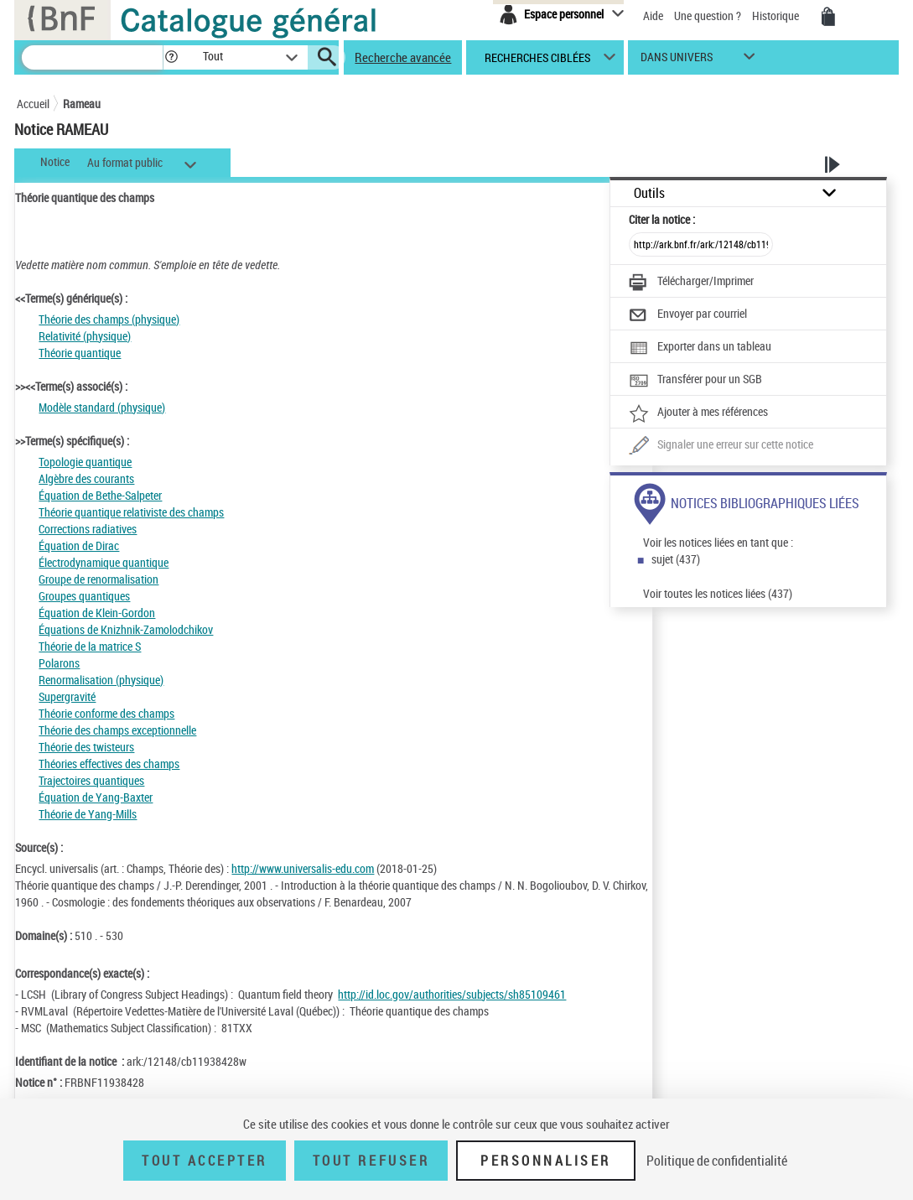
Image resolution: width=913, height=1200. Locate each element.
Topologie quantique (85, 462)
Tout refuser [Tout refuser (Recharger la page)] (371, 1160)
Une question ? (707, 15)
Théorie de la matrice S (90, 646)
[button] (171, 57)
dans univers (677, 61)
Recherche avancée (403, 57)
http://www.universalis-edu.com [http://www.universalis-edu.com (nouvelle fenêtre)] (302, 868)
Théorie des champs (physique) (109, 319)
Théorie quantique (80, 353)
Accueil (33, 104)
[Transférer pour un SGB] (695, 381)
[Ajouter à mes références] (698, 413)
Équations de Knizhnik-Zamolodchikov (126, 629)
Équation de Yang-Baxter (96, 797)
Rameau (82, 104)
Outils (649, 193)
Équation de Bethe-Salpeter (100, 495)
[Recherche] (92, 57)
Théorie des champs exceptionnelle (117, 730)
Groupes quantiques (84, 596)
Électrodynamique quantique (104, 562)
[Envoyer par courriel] (688, 315)
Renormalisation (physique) (101, 680)
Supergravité (67, 696)
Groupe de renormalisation (98, 579)
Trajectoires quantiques (91, 780)
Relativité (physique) (85, 336)
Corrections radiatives (88, 529)
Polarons (59, 663)
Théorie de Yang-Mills (88, 814)
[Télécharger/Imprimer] (691, 283)
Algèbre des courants (86, 478)
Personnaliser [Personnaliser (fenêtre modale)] (545, 1160)
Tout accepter (204, 1160)
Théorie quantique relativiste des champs (131, 512)
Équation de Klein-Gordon (97, 613)
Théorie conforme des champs (106, 713)
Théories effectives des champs (109, 763)
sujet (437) (675, 559)
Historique (776, 15)
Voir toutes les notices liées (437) (717, 593)
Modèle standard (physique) (102, 407)
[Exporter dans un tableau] (700, 348)
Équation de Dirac (79, 545)
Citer (662, 219)
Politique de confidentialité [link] (716, 1160)
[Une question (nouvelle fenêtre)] (721, 446)
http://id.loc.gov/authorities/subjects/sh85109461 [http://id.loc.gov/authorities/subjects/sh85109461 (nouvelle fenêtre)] (452, 994)
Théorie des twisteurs (86, 747)
